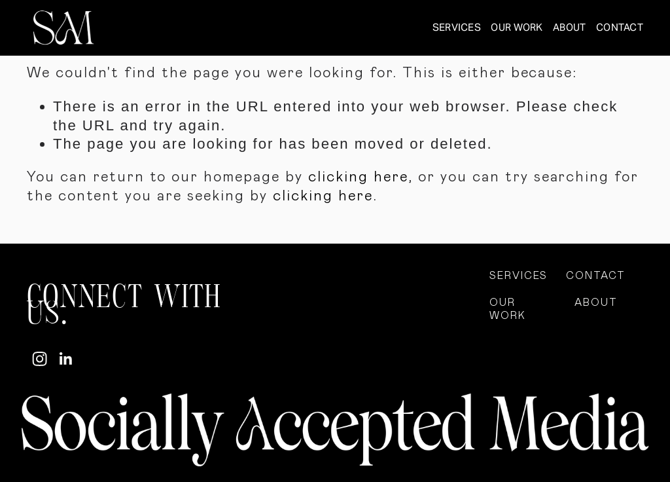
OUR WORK (516, 27)
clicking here (358, 177)
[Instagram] (39, 359)
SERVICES (456, 27)
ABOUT (569, 27)
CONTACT (619, 27)
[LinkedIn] (65, 359)
